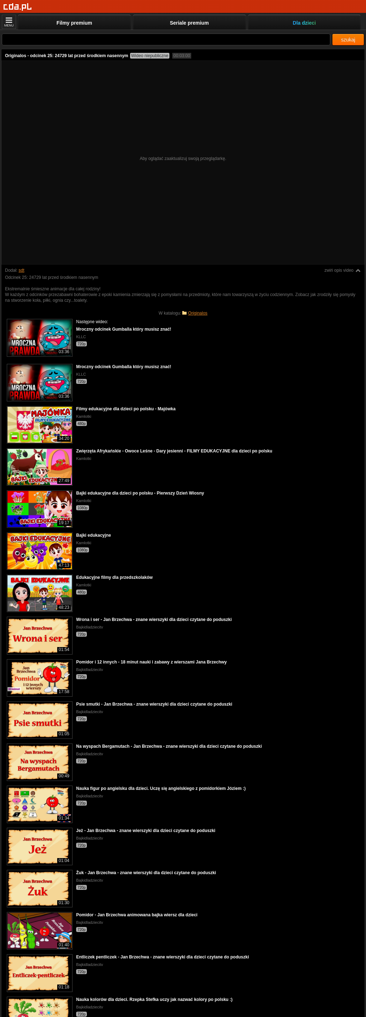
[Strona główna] (18, 6)
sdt (21, 270)
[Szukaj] (166, 39)
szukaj (348, 39)
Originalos (197, 313)
